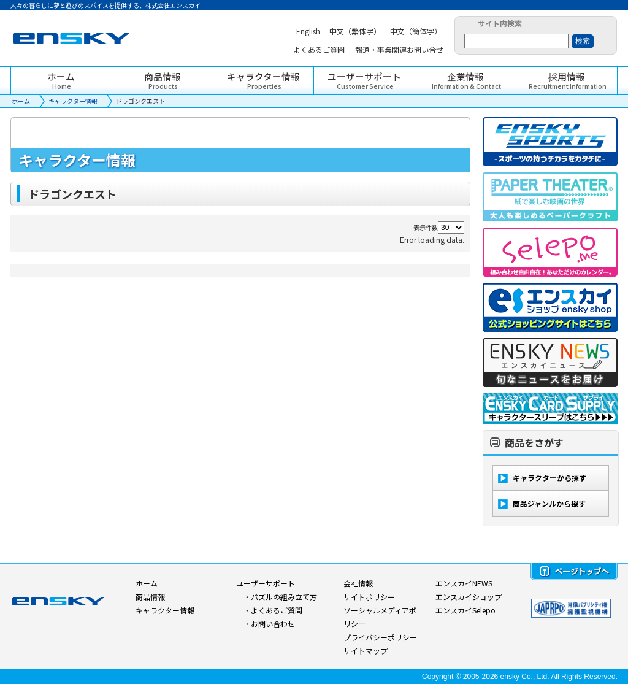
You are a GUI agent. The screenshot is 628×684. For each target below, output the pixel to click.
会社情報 (358, 583)
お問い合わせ (273, 623)
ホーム (21, 101)
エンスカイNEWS (463, 583)
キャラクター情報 (73, 101)
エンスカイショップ (468, 596)
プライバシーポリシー (380, 637)
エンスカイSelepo (465, 610)
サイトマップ (365, 650)
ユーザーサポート (265, 583)
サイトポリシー (369, 596)
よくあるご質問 (276, 610)
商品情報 (150, 596)
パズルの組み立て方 (284, 596)
